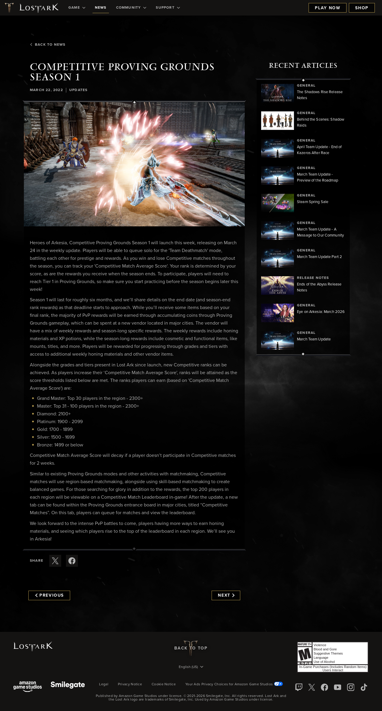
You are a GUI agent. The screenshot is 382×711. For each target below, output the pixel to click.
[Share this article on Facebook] (72, 561)
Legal (103, 684)
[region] (303, 217)
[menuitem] (77, 8)
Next (226, 595)
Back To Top (190, 648)
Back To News (48, 45)
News (101, 8)
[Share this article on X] (55, 561)
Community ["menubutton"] (131, 8)
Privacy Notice (130, 684)
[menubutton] (191, 667)
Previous (49, 595)
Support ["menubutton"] (168, 8)
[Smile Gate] (68, 687)
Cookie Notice (164, 684)
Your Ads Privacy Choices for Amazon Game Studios (234, 684)
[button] (134, 164)
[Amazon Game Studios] (27, 687)
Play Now (327, 8)
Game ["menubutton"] (76, 8)
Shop (362, 8)
